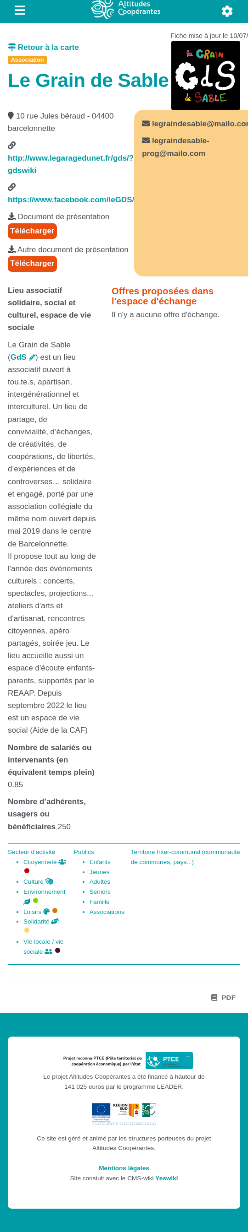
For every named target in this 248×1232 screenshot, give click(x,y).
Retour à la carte (43, 47)
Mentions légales (124, 1168)
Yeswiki (166, 1178)
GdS (19, 357)
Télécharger (32, 231)
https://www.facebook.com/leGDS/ (71, 199)
